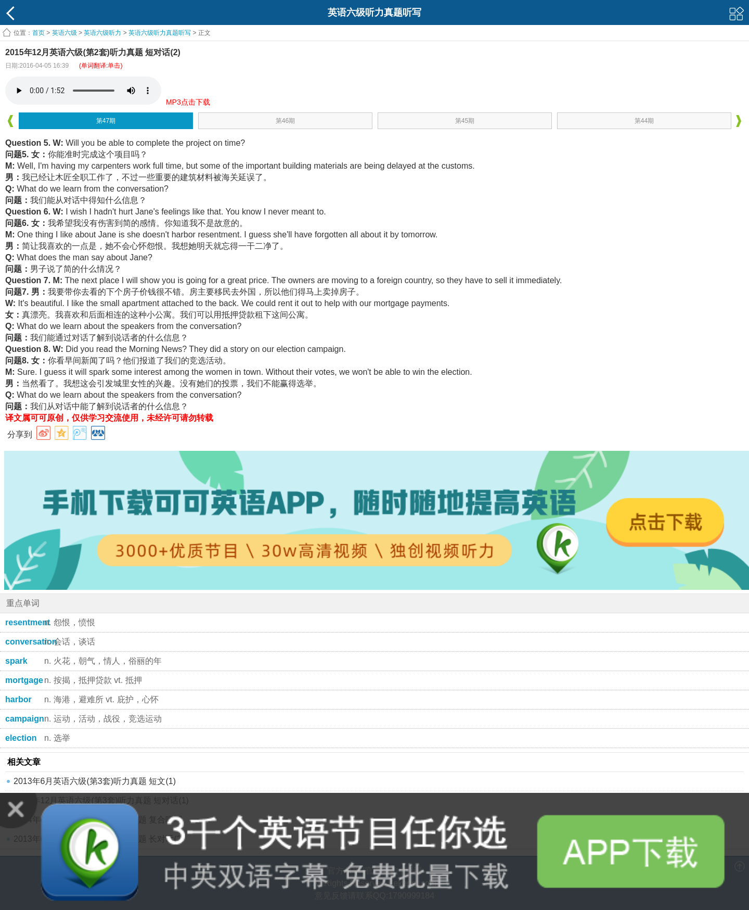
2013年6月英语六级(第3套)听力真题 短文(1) (95, 781)
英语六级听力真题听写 (159, 32)
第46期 (285, 120)
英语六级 (64, 32)
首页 (38, 32)
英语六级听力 (102, 32)
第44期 (644, 120)
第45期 (464, 120)
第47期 (105, 120)
